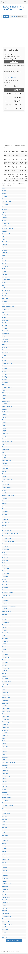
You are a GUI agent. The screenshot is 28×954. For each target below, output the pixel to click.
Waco (3, 247)
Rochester (5, 498)
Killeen (4, 738)
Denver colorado (7, 479)
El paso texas (6, 280)
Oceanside (5, 226)
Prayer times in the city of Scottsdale (12, 8)
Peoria (4, 935)
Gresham (4, 444)
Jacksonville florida (7, 442)
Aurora (4, 220)
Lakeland (4, 779)
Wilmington (5, 930)
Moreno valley (6, 903)
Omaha (4, 237)
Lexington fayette (7, 776)
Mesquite (4, 833)
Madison (4, 787)
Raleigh (4, 493)
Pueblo (4, 371)
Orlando (4, 218)
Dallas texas (5, 469)
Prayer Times (5, 2)
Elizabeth (4, 253)
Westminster (5, 913)
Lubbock (4, 760)
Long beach (5, 765)
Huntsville (5, 876)
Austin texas (5, 223)
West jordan (5, 622)
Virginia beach (6, 668)
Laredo (4, 744)
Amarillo (4, 301)
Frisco (4, 647)
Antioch (4, 207)
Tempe (4, 431)
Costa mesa (5, 717)
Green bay (5, 628)
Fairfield (4, 671)
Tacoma (4, 390)
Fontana (4, 665)
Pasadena (5, 323)
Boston (4, 358)
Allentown (5, 299)
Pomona (4, 366)
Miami (3, 822)
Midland (4, 825)
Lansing (4, 754)
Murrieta (4, 816)
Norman (4, 849)
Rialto (3, 506)
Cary (3, 690)
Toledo (4, 428)
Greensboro (5, 447)
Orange (4, 215)
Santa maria (5, 568)
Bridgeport (5, 342)
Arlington (4, 196)
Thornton (4, 436)
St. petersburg (6, 549)
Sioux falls (5, 603)
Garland (4, 245)
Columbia (4, 730)
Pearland (4, 380)
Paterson (4, 318)
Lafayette (4, 752)
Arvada (4, 193)
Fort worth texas (7, 660)
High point (5, 878)
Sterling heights (6, 798)
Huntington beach (7, 884)
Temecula (5, 433)
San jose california (7, 539)
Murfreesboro (6, 814)
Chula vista (5, 412)
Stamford (4, 582)
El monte (4, 272)
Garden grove (6, 617)
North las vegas (6, 611)
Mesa (3, 830)
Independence (6, 277)
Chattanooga (5, 401)
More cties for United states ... (14, 940)
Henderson (5, 887)
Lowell (4, 927)
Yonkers (4, 938)
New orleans (5, 857)
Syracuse (4, 598)
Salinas (4, 528)
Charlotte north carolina (9, 606)
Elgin (3, 285)
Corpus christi (6, 711)
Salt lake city (5, 590)
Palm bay (4, 463)
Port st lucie (5, 353)
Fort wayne (5, 663)
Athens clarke (6, 698)
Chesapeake (5, 415)
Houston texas (6, 897)
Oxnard (4, 188)
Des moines (5, 485)
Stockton (4, 584)
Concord (4, 733)
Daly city (4, 471)
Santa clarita (5, 566)
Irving (3, 312)
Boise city (5, 293)
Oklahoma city (6, 234)
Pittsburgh (5, 374)
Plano (3, 344)
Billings (4, 385)
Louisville (4, 768)
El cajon (4, 250)
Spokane (4, 579)
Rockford (4, 504)
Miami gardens (6, 460)
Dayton (4, 477)
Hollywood (5, 889)
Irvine (3, 255)
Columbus (5, 725)
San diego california (8, 541)
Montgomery (5, 819)
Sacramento (5, 522)
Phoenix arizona (6, 682)
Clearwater (5, 703)
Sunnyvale (5, 571)
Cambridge (5, 692)
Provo (3, 336)
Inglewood (5, 304)
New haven (5, 860)
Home (6, 16)
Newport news (6, 865)
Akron (3, 199)
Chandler (4, 409)
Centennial (5, 288)
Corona (4, 714)
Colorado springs (7, 722)
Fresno (4, 649)
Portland (4, 355)
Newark (4, 862)
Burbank (4, 350)
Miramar (4, 827)
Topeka (4, 417)
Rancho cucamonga (8, 495)
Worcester (5, 911)
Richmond (5, 512)
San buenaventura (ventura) (10, 533)
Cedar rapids (6, 595)
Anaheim (4, 210)
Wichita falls (5, 922)
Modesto (4, 811)
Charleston (5, 404)
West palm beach (7, 924)
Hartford (4, 870)
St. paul (4, 552)
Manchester (5, 795)
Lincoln (4, 784)
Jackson (4, 439)
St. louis (4, 555)
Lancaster (5, 757)
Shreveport (5, 609)
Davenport (5, 466)
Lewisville (5, 771)
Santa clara (5, 563)
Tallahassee (5, 393)
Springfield (5, 576)
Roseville (4, 501)
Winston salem (6, 916)
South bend (5, 574)
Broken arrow (6, 291)
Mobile (4, 808)
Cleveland (5, 706)
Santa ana (5, 558)
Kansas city (5, 695)
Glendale (4, 630)
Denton (4, 490)
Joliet (3, 452)
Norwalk (4, 851)
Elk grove (4, 274)
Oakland (4, 231)
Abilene (4, 264)
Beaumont (5, 369)
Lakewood (5, 781)
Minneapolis (5, 838)
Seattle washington (7, 593)
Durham (4, 482)
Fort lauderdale (6, 657)
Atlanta (4, 191)
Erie (3, 258)
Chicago (4, 614)
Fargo (3, 636)
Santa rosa (5, 560)
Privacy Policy (13, 946)
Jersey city (5, 455)
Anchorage (5, 800)
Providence (5, 339)
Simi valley (5, 900)
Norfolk (4, 846)
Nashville (4, 843)
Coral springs (6, 709)
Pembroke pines (7, 388)
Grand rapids (6, 620)
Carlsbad (4, 687)
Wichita (4, 919)
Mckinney (4, 792)
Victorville (5, 676)
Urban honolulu (6, 892)
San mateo (5, 547)
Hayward (4, 881)
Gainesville (5, 633)
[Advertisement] (14, 33)
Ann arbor (5, 204)
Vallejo (4, 644)
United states (14, 17)
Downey (4, 474)
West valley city (6, 625)
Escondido (5, 242)
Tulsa (3, 425)
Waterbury (5, 266)
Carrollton (5, 684)
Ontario (4, 239)
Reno (3, 517)
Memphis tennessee (8, 806)
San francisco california (9, 544)
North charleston (7, 407)
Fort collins (5, 655)
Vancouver (5, 638)
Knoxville (4, 854)
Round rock (5, 450)
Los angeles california (8, 762)
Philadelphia (5, 679)
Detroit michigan (7, 487)
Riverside (4, 514)
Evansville (5, 315)
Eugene (4, 932)
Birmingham (5, 334)
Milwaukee (5, 835)
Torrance (4, 420)
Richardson (5, 509)
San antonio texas (7, 531)
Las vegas (5, 746)
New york (4, 868)
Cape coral (5, 736)
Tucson (4, 423)
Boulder (4, 361)
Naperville (5, 841)
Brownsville (5, 331)
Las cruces (5, 749)
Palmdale (4, 328)
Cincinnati (5, 601)
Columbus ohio (6, 727)
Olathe (4, 269)
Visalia (4, 673)
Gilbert (4, 458)
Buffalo (4, 282)
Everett (4, 261)
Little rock (5, 773)
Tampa (4, 396)
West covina (5, 719)
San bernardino (6, 536)
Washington (5, 908)
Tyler (3, 398)
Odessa (4, 212)
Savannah (5, 520)
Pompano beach (7, 363)
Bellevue (4, 347)
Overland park (6, 309)
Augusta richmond (7, 229)
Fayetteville (5, 641)
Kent (3, 741)
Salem (4, 525)
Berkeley (4, 377)
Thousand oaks (6, 202)
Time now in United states (10, 77)
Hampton (4, 873)
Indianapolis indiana (8, 307)
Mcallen (4, 789)
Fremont (4, 652)
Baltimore (4, 326)
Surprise (4, 803)
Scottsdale (5, 587)
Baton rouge (5, 320)
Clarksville (5, 700)
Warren (4, 905)
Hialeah (4, 895)
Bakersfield (5, 382)
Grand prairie (6, 296)
